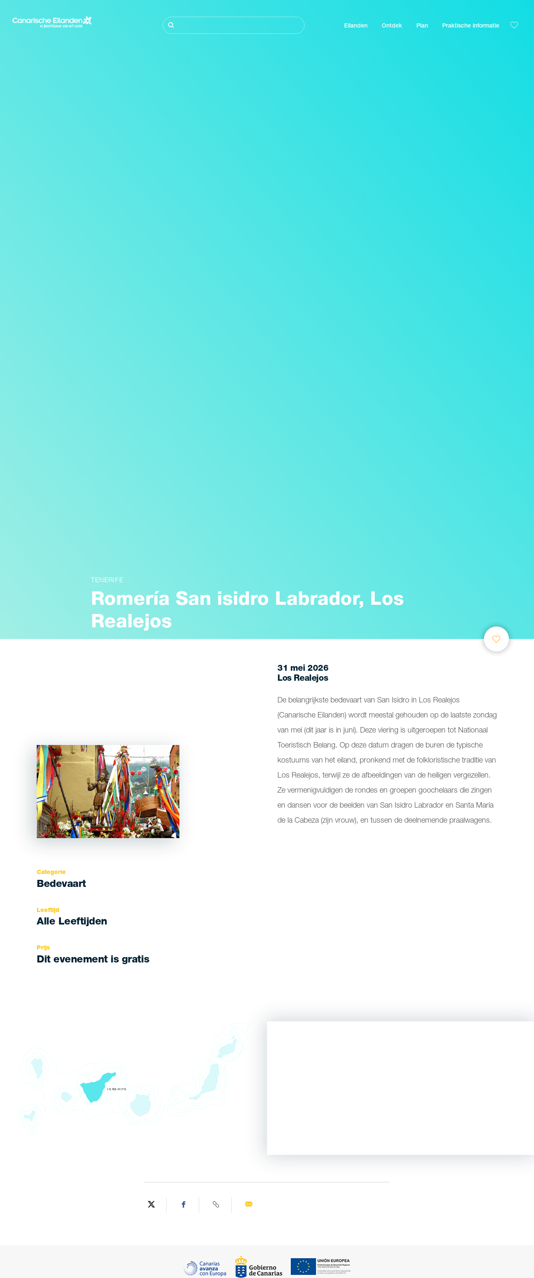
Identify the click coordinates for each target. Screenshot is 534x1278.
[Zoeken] (234, 25)
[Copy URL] (216, 1205)
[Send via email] (249, 1205)
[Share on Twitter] (151, 1205)
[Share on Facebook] (184, 1205)
